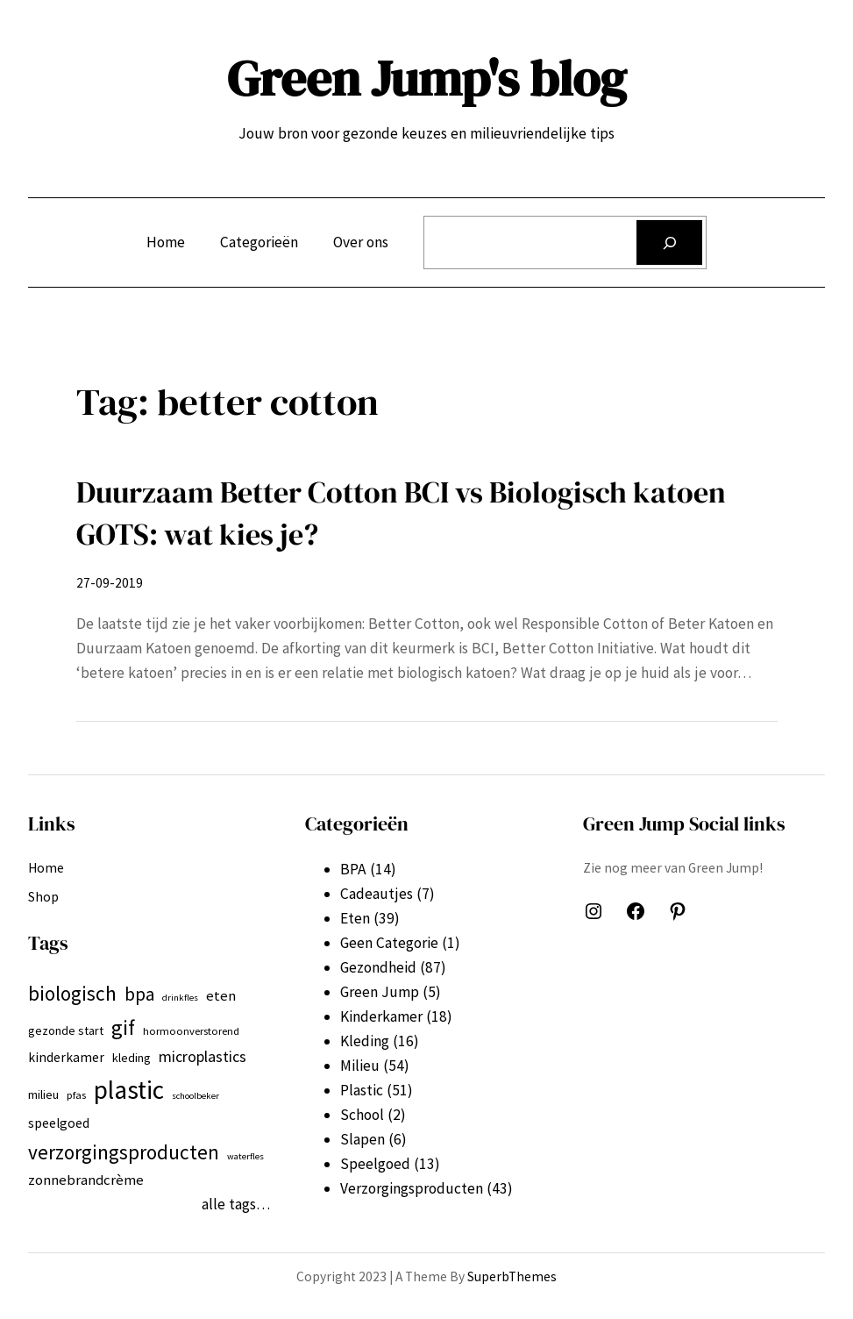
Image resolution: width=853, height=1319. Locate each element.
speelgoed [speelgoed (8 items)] (58, 1123)
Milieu (360, 1065)
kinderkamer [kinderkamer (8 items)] (66, 1057)
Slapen (362, 1139)
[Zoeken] (669, 242)
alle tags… (236, 1204)
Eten (355, 918)
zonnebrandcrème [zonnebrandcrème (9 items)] (86, 1179)
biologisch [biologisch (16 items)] (72, 993)
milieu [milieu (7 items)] (43, 1094)
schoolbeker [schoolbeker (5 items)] (195, 1096)
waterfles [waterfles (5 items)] (245, 1156)
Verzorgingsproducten (411, 1188)
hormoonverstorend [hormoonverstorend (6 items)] (191, 1030)
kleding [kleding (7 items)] (131, 1058)
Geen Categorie (389, 942)
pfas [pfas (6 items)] (76, 1095)
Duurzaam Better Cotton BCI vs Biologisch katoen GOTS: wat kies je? (401, 513)
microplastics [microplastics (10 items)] (202, 1056)
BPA (353, 869)
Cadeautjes (376, 893)
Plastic (361, 1090)
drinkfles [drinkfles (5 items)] (180, 997)
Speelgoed (375, 1163)
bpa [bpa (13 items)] (139, 994)
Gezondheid (378, 967)
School (362, 1114)
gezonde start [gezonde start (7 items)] (65, 1030)
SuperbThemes (512, 1276)
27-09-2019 (109, 582)
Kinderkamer (381, 1016)
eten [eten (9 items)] (221, 995)
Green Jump (379, 992)
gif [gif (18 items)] (123, 1027)
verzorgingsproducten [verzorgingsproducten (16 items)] (123, 1152)
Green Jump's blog (426, 78)
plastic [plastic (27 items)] (129, 1089)
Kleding (364, 1041)
